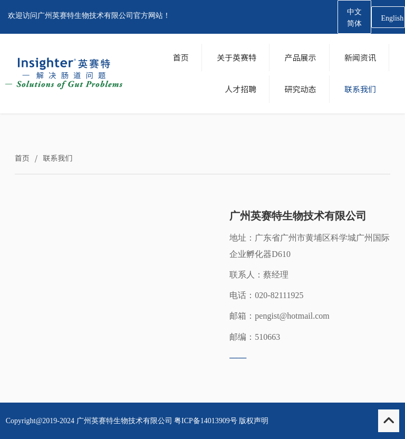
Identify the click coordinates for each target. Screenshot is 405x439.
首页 (22, 157)
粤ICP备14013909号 (205, 421)
